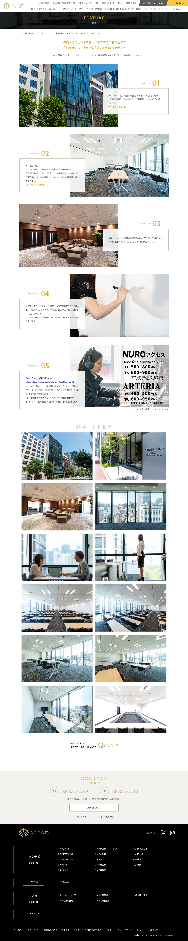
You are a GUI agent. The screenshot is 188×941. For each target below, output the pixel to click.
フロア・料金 (41, 9)
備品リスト (53, 9)
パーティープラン (77, 9)
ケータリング (64, 9)
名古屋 (34, 882)
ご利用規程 (136, 9)
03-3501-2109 (74, 791)
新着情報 (99, 9)
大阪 (34, 895)
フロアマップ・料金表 (35, 184)
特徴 (33, 9)
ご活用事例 (109, 9)
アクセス (89, 9)
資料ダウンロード (123, 9)
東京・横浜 (34, 856)
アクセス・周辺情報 (117, 107)
